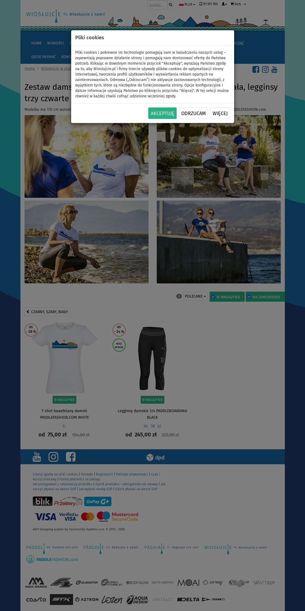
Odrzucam (193, 113)
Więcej (220, 113)
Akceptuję (162, 113)
